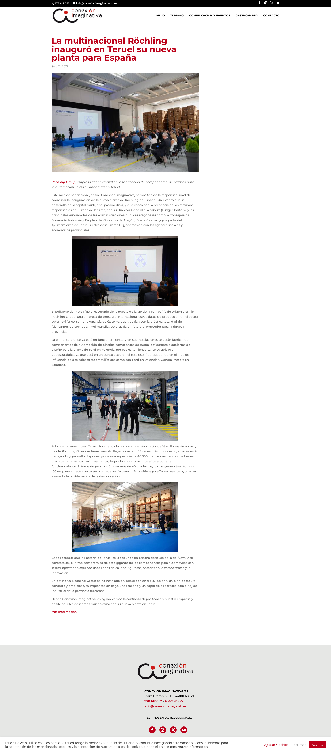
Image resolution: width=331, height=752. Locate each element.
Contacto (271, 15)
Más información (64, 612)
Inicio (160, 15)
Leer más (299, 745)
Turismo (177, 15)
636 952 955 (174, 701)
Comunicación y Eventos (209, 15)
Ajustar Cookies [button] (276, 745)
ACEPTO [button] (317, 744)
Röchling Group (64, 182)
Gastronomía (247, 15)
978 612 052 (153, 701)
